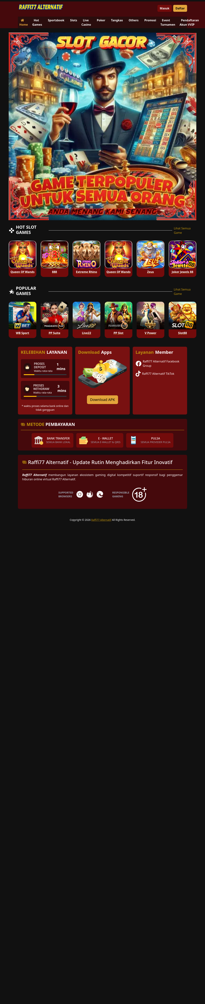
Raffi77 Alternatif (101, 520)
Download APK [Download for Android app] (102, 399)
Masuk (164, 8)
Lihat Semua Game (182, 230)
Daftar (180, 8)
